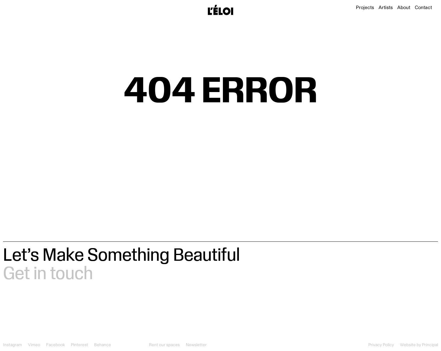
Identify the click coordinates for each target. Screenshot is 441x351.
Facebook (55, 344)
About (403, 8)
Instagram (12, 344)
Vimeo (34, 344)
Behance (102, 344)
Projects (365, 8)
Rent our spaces (164, 344)
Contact (423, 8)
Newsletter (196, 344)
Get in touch (48, 272)
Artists (386, 8)
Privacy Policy (381, 344)
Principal (430, 344)
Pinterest (79, 344)
